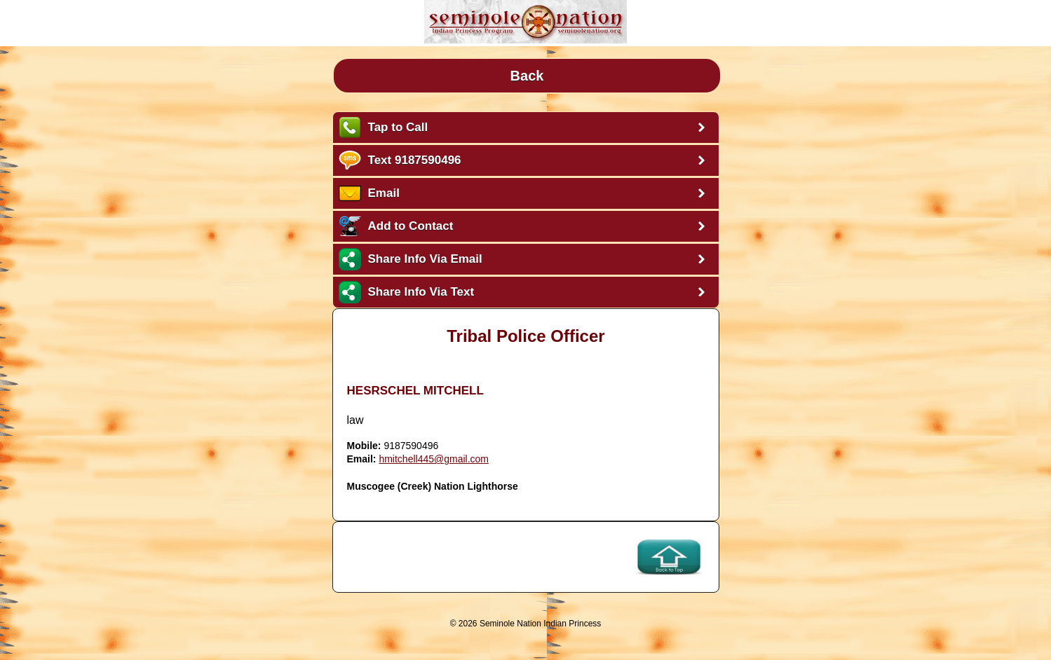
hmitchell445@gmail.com (434, 459)
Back (527, 75)
